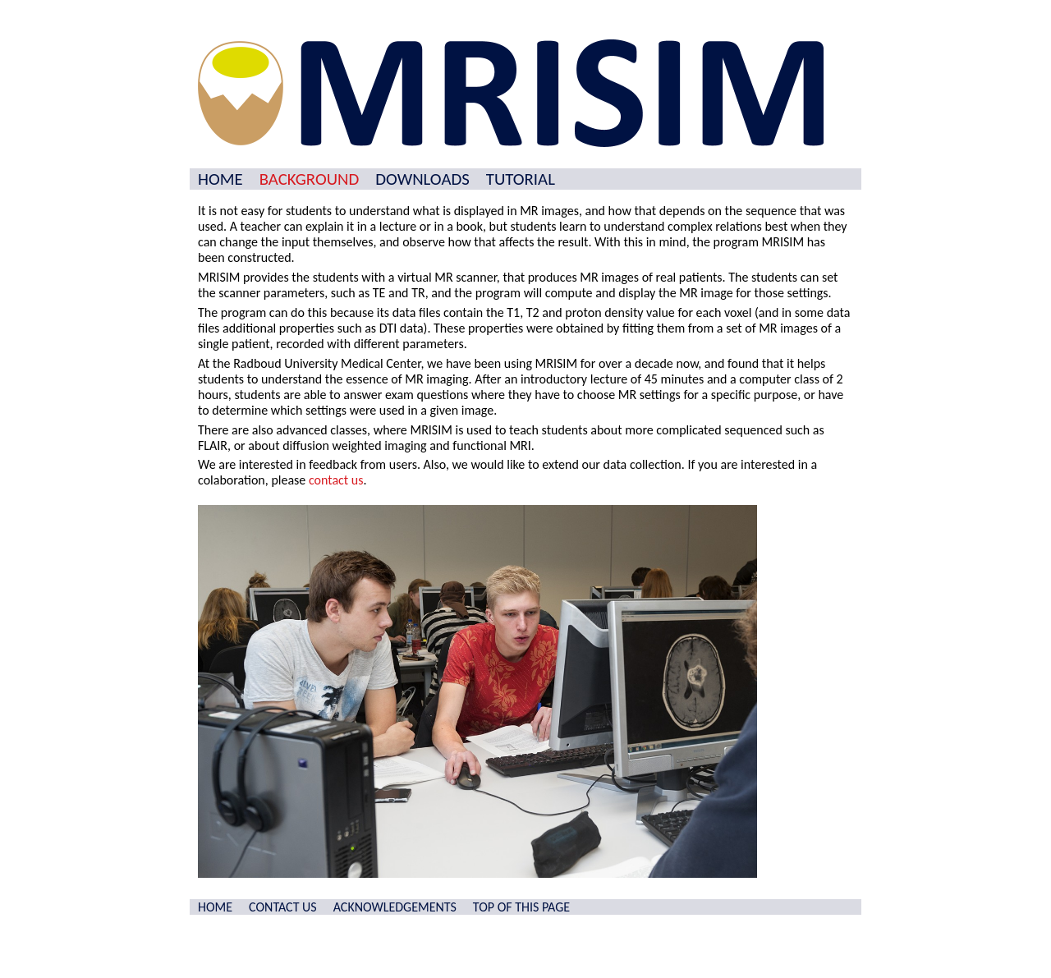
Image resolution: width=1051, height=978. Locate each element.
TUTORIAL (520, 179)
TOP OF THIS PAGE (521, 907)
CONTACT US (283, 907)
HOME (220, 179)
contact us (336, 480)
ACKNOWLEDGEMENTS (395, 907)
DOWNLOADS (422, 179)
